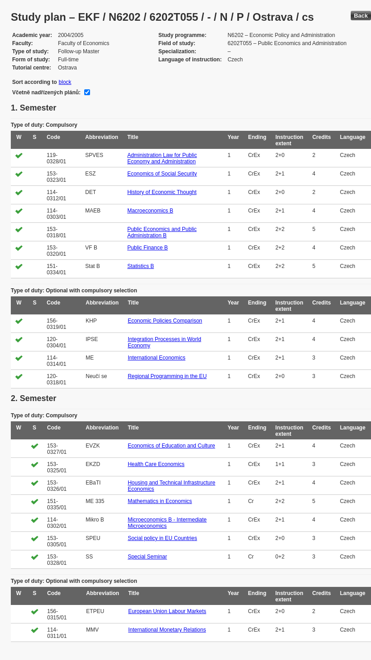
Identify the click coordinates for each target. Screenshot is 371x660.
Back (361, 15)
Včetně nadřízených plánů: (46, 92)
